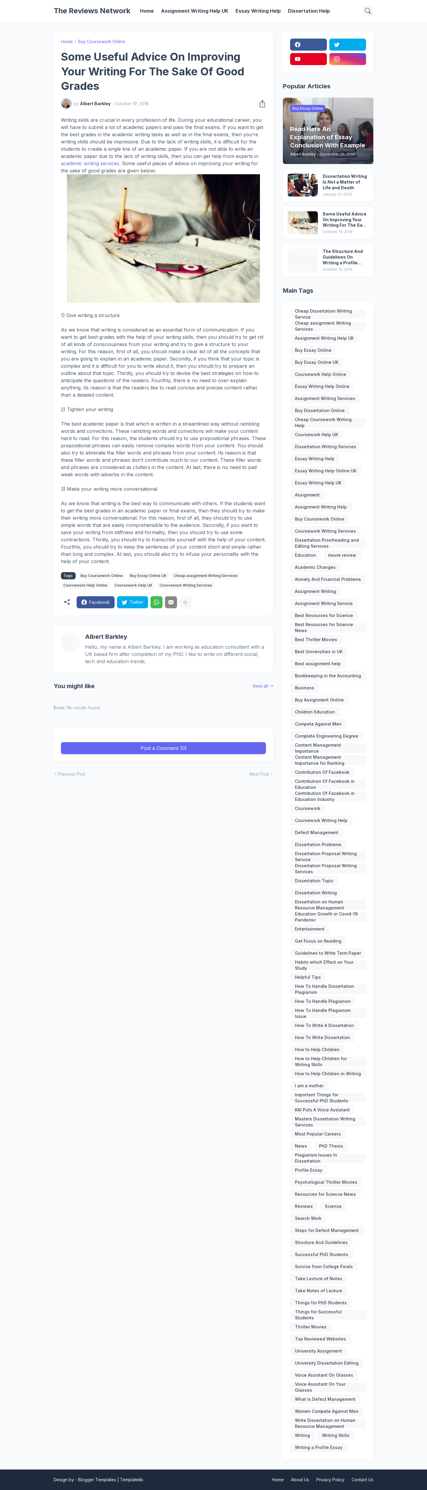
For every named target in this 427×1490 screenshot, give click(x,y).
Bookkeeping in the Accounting (328, 675)
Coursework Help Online (85, 585)
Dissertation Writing (316, 892)
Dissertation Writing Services (325, 446)
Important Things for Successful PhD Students (321, 1098)
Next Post (259, 774)
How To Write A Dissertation (324, 1025)
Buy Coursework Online (101, 41)
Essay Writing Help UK (318, 482)
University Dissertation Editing (327, 1363)
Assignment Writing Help (321, 506)
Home (147, 11)
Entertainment (309, 928)
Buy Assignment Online (319, 699)
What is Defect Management (325, 1399)
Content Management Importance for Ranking (319, 760)
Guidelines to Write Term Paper (328, 953)
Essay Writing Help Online (322, 386)
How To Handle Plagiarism (322, 1001)
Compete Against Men (318, 723)
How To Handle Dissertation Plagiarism (324, 989)
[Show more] (185, 602)
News (301, 1145)
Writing (302, 1435)
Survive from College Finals (324, 1266)
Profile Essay (308, 1170)
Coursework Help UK (133, 585)
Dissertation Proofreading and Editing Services (327, 543)
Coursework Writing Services (186, 585)
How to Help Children (317, 1049)
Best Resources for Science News (324, 627)
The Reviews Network (92, 10)
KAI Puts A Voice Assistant (322, 1109)
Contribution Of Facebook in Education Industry (325, 796)
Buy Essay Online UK (148, 575)
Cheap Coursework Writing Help (323, 422)
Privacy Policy (330, 1479)
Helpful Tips (308, 977)
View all (260, 685)
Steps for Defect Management (327, 1230)
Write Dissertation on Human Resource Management (325, 1423)
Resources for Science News (325, 1194)
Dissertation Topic (314, 880)
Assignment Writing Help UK (194, 11)
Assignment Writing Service (324, 603)
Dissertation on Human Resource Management (319, 905)
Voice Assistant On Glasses (324, 1375)
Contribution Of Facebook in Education (325, 784)
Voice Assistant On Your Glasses (320, 1387)
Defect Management (316, 832)
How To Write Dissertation (322, 1037)
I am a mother (309, 1085)
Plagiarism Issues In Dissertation (316, 1158)
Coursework (307, 808)
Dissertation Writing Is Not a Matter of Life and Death (345, 182)
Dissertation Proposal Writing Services (326, 869)
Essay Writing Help (258, 11)
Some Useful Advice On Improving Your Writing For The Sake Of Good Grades (345, 219)
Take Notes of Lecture (318, 1290)
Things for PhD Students (321, 1302)
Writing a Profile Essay (319, 1447)
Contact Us (362, 1479)
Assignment (307, 494)
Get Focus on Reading (318, 940)
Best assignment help (318, 663)
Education (305, 555)
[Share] (260, 103)
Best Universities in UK (319, 651)
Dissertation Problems (318, 844)
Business (304, 687)
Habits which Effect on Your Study (324, 965)
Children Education (315, 711)
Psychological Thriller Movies (326, 1182)
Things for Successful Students (318, 1315)
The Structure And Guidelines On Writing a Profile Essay (343, 257)
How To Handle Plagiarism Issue (322, 1013)
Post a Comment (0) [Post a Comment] (164, 748)
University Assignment (318, 1350)
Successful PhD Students (321, 1254)
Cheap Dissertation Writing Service (323, 314)
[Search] (367, 10)
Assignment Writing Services (325, 398)
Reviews (304, 1206)
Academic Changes (315, 567)
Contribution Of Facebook (322, 772)
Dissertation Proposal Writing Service (326, 857)
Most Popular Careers (318, 1133)
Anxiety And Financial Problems (328, 579)
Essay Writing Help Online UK (325, 470)
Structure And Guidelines (321, 1242)
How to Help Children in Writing (328, 1073)
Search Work (308, 1218)
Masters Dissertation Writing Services (325, 1122)
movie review (342, 555)
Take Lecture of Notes (318, 1278)
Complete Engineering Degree (326, 736)
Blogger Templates (97, 1479)
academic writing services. (90, 163)
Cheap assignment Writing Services (206, 575)
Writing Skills (336, 1435)
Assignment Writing (315, 591)
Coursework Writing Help (321, 820)
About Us (300, 1479)
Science (333, 1206)
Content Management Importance (318, 748)
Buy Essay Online (313, 350)
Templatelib (131, 1479)
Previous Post (71, 774)
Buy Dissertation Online (320, 410)
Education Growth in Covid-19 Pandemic (326, 917)
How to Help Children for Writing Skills (321, 1061)
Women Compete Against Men (327, 1411)
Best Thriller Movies (316, 639)
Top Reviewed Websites (320, 1338)
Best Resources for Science (324, 615)
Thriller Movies (311, 1326)
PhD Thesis (331, 1145)
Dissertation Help (309, 11)
